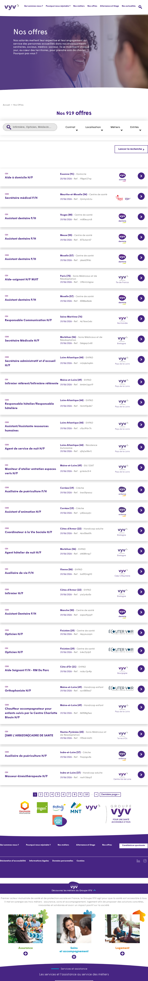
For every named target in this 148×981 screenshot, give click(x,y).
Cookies (80, 861)
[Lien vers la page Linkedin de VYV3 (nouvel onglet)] (138, 861)
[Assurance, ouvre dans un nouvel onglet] (25, 935)
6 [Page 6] (64, 794)
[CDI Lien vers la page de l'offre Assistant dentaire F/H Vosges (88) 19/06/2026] (74, 218)
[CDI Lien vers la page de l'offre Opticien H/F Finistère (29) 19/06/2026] (74, 651)
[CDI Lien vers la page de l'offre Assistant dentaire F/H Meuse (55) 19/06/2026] (74, 239)
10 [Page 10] (87, 794)
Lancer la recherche (130, 149)
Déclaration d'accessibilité (13, 861)
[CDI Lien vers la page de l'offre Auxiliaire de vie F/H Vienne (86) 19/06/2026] (74, 573)
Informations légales (39, 861)
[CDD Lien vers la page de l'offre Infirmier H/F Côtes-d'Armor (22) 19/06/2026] (74, 593)
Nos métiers (63, 845)
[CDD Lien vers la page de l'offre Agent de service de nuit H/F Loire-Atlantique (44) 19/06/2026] (74, 448)
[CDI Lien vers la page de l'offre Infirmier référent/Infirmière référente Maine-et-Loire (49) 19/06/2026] (74, 383)
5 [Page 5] (58, 794)
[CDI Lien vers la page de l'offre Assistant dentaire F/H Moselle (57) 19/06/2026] (74, 300)
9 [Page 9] (80, 794)
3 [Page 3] (47, 794)
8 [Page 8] (75, 794)
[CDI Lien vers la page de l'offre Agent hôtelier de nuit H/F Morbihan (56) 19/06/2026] (74, 552)
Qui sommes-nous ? (33, 6)
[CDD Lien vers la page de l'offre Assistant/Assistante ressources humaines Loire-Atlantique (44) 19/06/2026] (74, 427)
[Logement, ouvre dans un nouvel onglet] (122, 935)
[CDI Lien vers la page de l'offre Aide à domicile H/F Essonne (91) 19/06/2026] (74, 177)
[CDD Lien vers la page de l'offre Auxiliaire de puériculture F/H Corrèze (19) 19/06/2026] (74, 491)
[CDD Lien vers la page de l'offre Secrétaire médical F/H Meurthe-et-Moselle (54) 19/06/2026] (74, 198)
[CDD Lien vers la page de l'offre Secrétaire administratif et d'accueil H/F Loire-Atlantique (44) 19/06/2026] (74, 362)
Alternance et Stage (109, 6)
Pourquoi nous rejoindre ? (58, 6)
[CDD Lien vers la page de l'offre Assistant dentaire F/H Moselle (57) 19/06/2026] (74, 259)
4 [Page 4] (52, 794)
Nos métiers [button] (79, 6)
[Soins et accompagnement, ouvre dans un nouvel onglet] (74, 936)
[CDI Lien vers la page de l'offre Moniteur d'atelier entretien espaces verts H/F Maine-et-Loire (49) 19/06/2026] (74, 470)
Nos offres (92, 6)
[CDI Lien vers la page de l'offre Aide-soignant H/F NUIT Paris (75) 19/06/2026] (74, 279)
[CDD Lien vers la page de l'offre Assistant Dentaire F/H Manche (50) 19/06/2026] (74, 614)
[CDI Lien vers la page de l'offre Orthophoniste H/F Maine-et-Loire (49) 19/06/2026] (74, 689)
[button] (71, 128)
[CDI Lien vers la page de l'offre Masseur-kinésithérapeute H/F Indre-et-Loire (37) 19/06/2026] (74, 776)
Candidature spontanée (133, 846)
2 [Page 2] (41, 794)
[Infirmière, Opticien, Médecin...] (30, 127)
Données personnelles (62, 861)
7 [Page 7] (69, 794)
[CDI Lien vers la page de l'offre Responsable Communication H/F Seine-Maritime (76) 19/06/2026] (74, 320)
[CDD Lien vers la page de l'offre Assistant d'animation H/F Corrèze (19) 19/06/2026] (74, 512)
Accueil (6, 105)
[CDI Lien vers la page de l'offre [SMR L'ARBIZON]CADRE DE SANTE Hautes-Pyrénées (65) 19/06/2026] (74, 735)
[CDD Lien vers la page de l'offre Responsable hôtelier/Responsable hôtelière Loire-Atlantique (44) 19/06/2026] (74, 405)
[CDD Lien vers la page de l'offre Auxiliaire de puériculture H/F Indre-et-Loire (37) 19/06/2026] (74, 756)
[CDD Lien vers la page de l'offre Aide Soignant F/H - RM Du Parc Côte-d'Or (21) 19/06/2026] (74, 670)
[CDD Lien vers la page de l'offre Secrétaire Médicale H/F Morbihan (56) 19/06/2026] (74, 340)
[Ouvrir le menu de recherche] (140, 7)
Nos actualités (129, 6)
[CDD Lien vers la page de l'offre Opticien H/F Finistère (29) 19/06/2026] (74, 633)
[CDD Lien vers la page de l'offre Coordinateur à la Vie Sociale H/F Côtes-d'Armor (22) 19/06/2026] (74, 532)
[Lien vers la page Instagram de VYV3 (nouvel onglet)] (145, 861)
